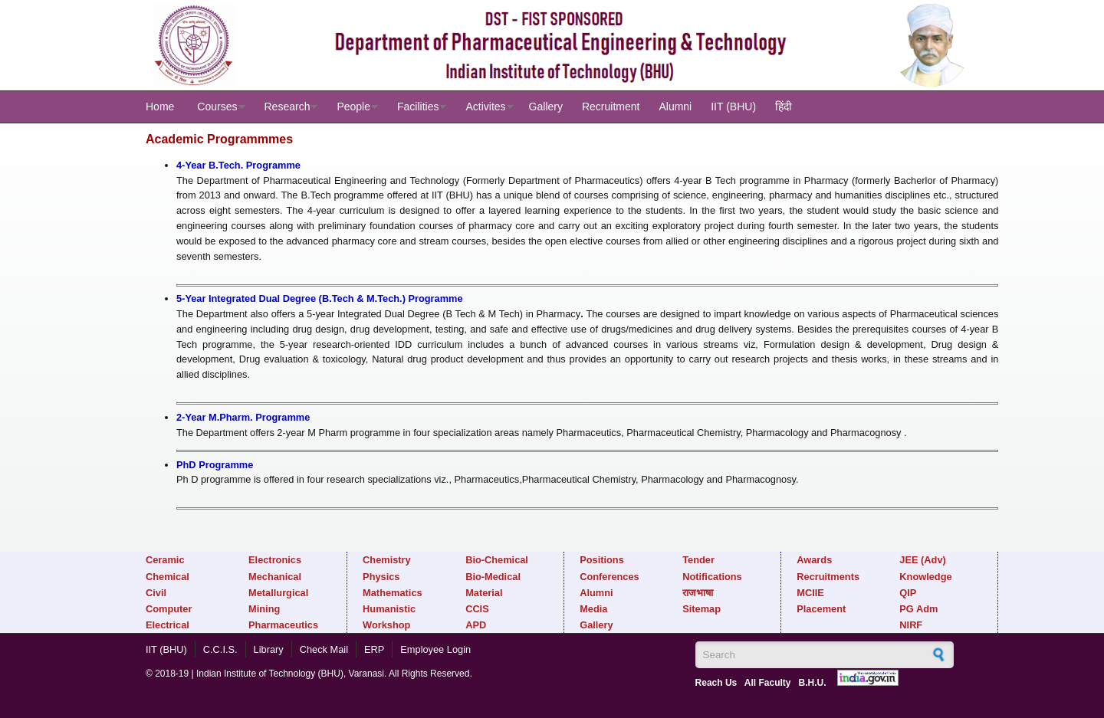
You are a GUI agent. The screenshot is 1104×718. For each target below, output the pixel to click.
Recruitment (610, 106)
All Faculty (767, 682)
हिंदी (783, 106)
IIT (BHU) (733, 106)
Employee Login (435, 649)
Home (160, 106)
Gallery (546, 106)
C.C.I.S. (220, 649)
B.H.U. (812, 682)
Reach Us (716, 682)
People (353, 106)
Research (287, 106)
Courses (217, 106)
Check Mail (324, 649)
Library (269, 649)
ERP (374, 649)
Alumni (675, 106)
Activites (485, 106)
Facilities (418, 106)
